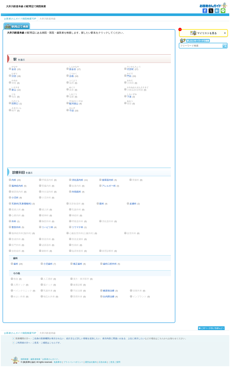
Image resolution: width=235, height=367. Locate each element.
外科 (16, 221)
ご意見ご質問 (114, 362)
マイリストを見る (207, 33)
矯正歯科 (79, 263)
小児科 (17, 197)
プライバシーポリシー (73, 362)
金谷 (16, 69)
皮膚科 (135, 203)
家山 (16, 89)
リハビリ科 (49, 227)
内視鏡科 (78, 191)
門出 (131, 76)
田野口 (17, 103)
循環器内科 (109, 180)
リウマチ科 (79, 227)
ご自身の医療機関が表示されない (48, 338)
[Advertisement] (89, 141)
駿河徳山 (75, 103)
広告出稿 (103, 362)
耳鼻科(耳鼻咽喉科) (23, 203)
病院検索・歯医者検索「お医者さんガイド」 (40, 359)
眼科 (103, 203)
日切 (16, 76)
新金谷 (74, 69)
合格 (73, 76)
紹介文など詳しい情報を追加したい (83, 338)
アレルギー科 (110, 185)
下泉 (131, 96)
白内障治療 (110, 296)
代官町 (132, 69)
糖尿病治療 (110, 290)
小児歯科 (49, 263)
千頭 (73, 110)
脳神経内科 (19, 185)
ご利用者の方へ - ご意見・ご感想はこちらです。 (39, 342)
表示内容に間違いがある (114, 338)
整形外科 (18, 227)
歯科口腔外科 (111, 263)
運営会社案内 (91, 362)
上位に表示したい (136, 338)
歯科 (18, 263)
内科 (16, 180)
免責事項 (58, 362)
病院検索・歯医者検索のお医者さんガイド (213, 5)
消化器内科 (80, 180)
